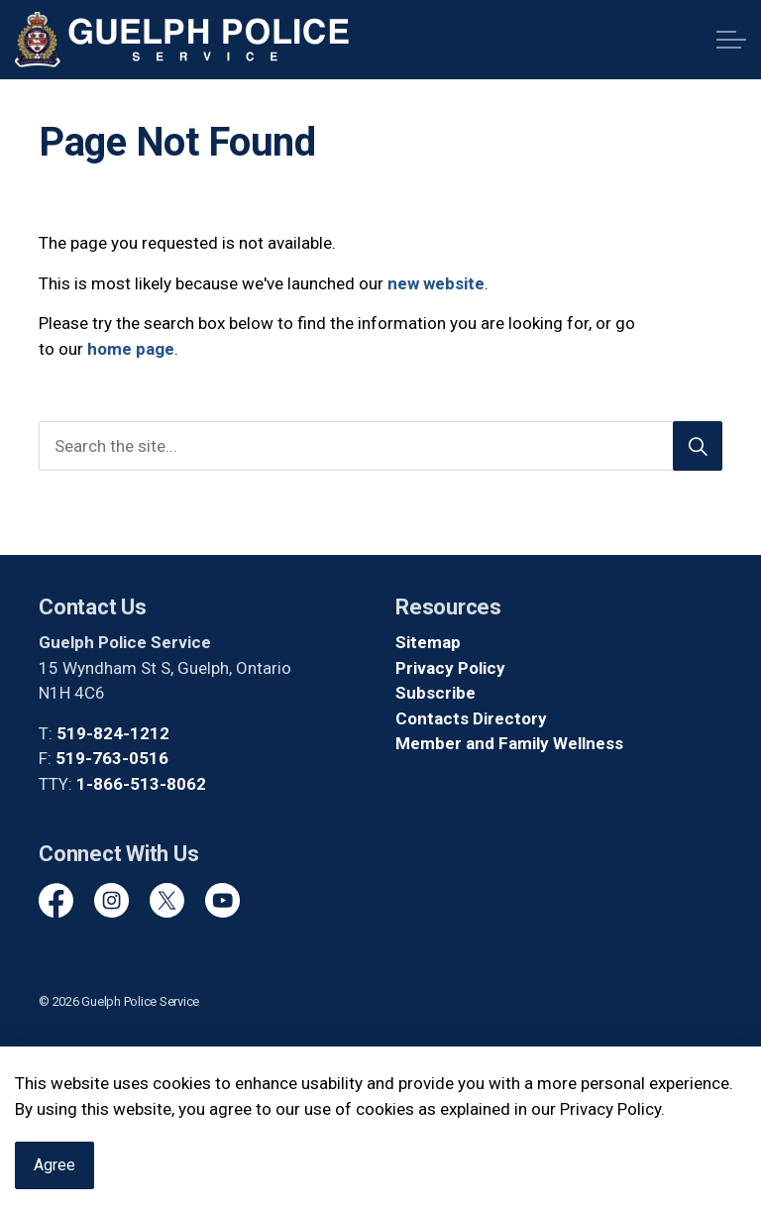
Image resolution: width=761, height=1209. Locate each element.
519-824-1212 (112, 733)
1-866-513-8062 (141, 784)
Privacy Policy (450, 668)
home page (130, 349)
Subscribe (435, 693)
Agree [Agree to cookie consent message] (54, 1176)
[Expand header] (731, 39)
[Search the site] (380, 446)
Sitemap (428, 642)
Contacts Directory (471, 718)
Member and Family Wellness (509, 743)
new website (436, 283)
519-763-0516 (111, 758)
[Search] (697, 446)
